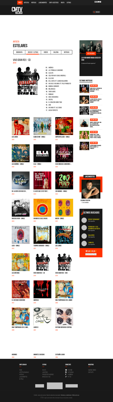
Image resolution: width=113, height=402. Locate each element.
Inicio (20, 3)
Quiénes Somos (92, 370)
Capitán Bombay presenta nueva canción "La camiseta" (95, 147)
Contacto (90, 372)
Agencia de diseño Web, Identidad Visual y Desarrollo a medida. (56, 397)
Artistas (26, 3)
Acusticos (45, 372)
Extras (69, 3)
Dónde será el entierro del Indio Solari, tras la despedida (96, 90)
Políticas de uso (75, 395)
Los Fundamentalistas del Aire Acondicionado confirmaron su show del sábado (95, 112)
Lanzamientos (43, 3)
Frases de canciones (48, 374)
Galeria (55, 52)
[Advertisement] (56, 27)
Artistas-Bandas (24, 372)
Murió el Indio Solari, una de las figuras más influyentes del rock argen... (95, 124)
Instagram (69, 372)
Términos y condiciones (66, 395)
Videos (46, 52)
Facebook (69, 374)
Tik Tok (68, 377)
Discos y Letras (32, 52)
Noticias (33, 3)
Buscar (96, 12)
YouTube (68, 370)
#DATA (62, 3)
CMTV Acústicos (54, 3)
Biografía (19, 52)
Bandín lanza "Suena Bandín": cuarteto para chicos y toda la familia (95, 136)
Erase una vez (46, 377)
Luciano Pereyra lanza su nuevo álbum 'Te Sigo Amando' (95, 100)
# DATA (44, 370)
